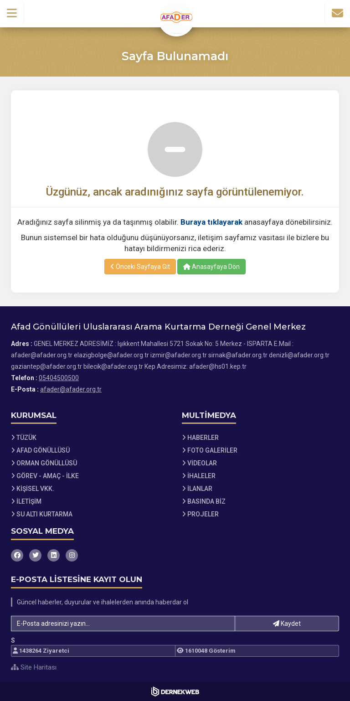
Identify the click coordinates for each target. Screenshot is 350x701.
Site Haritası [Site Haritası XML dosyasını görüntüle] (34, 667)
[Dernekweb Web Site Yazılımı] (175, 691)
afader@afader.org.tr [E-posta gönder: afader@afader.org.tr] (71, 389)
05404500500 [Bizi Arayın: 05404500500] (59, 377)
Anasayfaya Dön (211, 266)
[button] (12, 13)
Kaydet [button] (287, 623)
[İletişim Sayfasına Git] (337, 13)
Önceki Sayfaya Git (140, 266)
